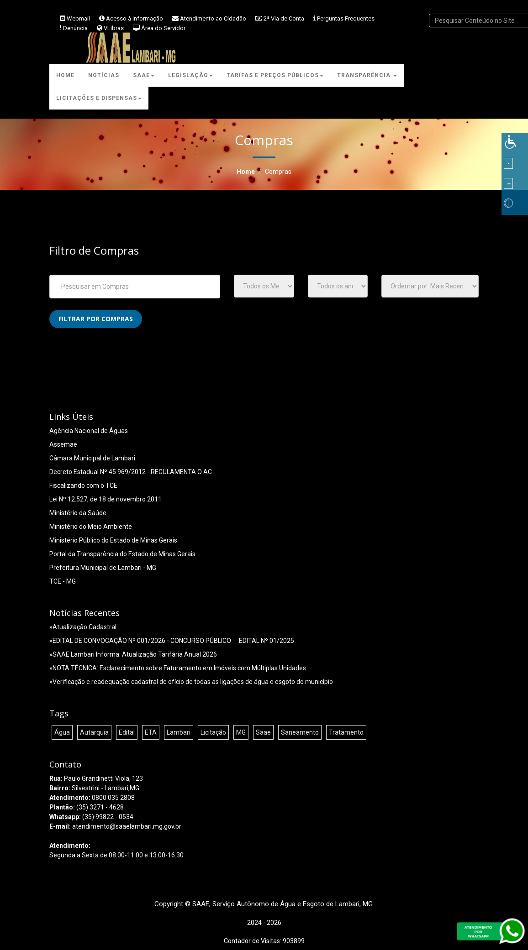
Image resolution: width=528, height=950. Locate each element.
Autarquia (94, 732)
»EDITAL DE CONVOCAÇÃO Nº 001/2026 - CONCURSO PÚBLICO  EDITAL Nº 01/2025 (171, 640)
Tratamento (346, 732)
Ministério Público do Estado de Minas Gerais (113, 540)
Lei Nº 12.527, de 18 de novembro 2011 (105, 499)
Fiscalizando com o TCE (83, 485)
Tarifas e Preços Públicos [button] (275, 75)
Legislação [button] (190, 75)
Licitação (213, 732)
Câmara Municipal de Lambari (92, 458)
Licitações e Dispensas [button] (99, 98)
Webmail (78, 18)
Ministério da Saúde (77, 513)
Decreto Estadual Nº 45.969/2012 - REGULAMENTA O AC (130, 471)
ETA (151, 732)
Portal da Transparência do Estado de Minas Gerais (122, 554)
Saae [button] (143, 75)
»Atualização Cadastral (82, 627)
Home (65, 75)
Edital (127, 732)
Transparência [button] (367, 75)
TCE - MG (62, 581)
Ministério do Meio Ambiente (90, 526)
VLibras (114, 28)
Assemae (63, 444)
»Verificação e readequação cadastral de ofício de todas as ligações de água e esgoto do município (191, 681)
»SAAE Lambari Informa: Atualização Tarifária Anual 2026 (133, 654)
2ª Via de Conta (284, 18)
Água (62, 732)
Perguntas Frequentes (346, 18)
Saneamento (300, 732)
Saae (263, 732)
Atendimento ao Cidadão (213, 18)
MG (241, 732)
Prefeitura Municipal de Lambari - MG (102, 567)
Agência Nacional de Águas (88, 430)
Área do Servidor (163, 28)
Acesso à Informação (134, 18)
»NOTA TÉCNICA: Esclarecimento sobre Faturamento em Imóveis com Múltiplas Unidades (177, 668)
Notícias (103, 75)
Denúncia (75, 28)
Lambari (178, 732)
